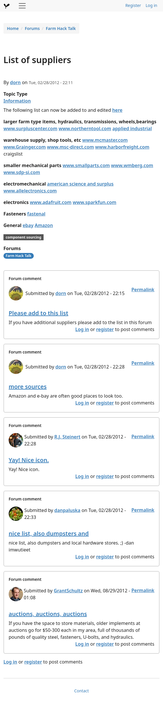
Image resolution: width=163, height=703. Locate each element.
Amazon (44, 225)
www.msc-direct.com (70, 147)
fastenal (36, 214)
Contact (81, 690)
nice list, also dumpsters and (49, 533)
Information (17, 101)
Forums (32, 28)
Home (13, 28)
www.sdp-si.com (21, 172)
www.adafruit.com (51, 202)
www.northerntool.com (85, 128)
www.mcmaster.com (105, 140)
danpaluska (67, 510)
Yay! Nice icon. (29, 460)
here (117, 110)
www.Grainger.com (24, 147)
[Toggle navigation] (22, 5)
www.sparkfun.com (94, 202)
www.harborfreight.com (122, 147)
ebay (28, 225)
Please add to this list (38, 313)
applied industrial (132, 128)
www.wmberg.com (132, 165)
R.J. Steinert (67, 437)
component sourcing (23, 237)
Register (133, 5)
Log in (151, 5)
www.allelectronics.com (30, 191)
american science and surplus (80, 184)
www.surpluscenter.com (30, 128)
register (105, 329)
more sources (28, 386)
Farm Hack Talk (61, 28)
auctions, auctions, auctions (48, 614)
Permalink (142, 289)
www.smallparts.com (86, 165)
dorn (15, 82)
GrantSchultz (68, 590)
